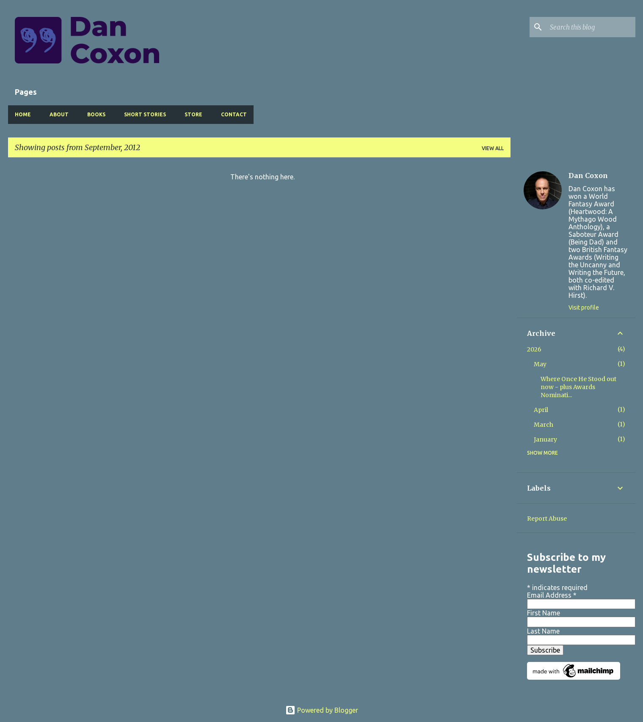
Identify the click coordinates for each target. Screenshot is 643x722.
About (59, 114)
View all (493, 148)
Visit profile (583, 307)
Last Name (543, 631)
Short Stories (145, 114)
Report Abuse (547, 518)
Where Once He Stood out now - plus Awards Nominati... (578, 387)
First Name (543, 613)
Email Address (552, 595)
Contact (234, 114)
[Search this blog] (590, 27)
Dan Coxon (588, 175)
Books (96, 114)
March (543, 424)
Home (23, 114)
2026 (534, 349)
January (545, 439)
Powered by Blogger (321, 710)
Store (193, 114)
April (541, 410)
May (540, 364)
